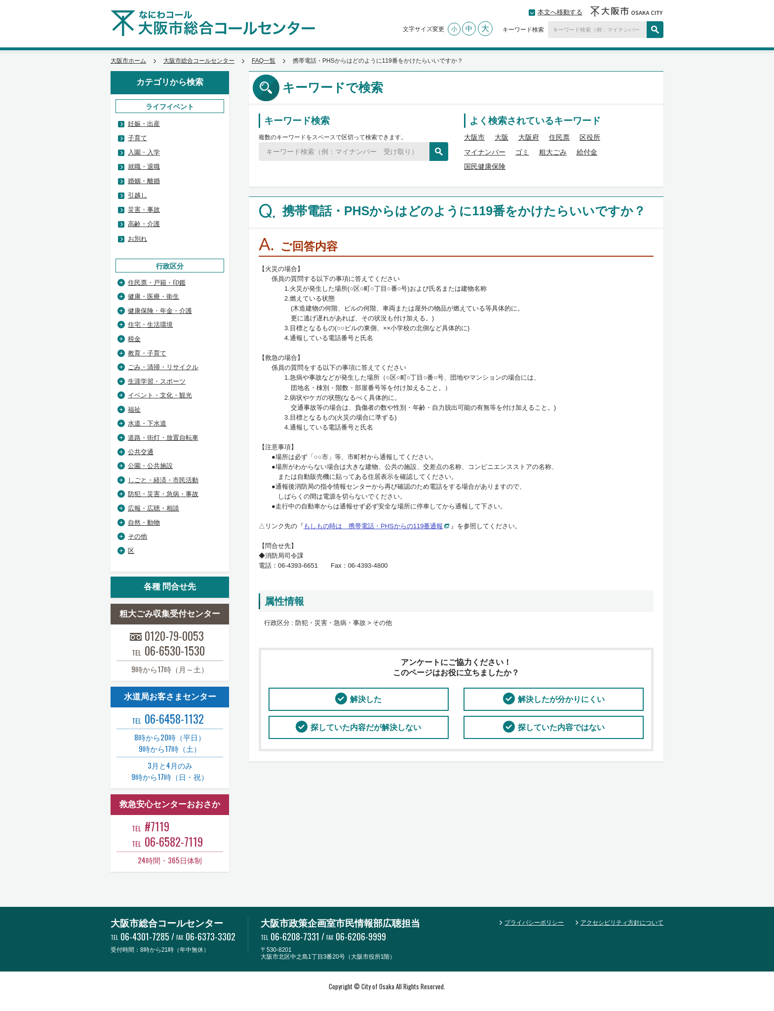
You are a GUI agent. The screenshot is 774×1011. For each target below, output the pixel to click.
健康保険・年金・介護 (160, 310)
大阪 (501, 137)
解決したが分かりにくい (561, 699)
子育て (137, 138)
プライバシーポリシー (534, 923)
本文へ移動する (560, 12)
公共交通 (141, 452)
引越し (137, 195)
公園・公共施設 (150, 465)
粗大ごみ (553, 152)
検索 (655, 29)
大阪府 (528, 137)
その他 (137, 536)
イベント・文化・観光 (160, 395)
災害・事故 (144, 209)
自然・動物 (144, 522)
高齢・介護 (144, 224)
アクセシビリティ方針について (621, 923)
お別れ (137, 238)
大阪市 (474, 137)
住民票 (559, 137)
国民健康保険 (484, 166)
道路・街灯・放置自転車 (163, 437)
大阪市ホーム (128, 60)
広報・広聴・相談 (153, 508)
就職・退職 (144, 166)
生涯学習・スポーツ (157, 381)
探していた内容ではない (561, 727)
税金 (134, 339)
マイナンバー (484, 152)
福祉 (134, 409)
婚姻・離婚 (144, 181)
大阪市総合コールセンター (198, 60)
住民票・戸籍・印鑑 (157, 282)
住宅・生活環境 (150, 324)
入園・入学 (144, 152)
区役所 (590, 137)
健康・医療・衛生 (153, 296)
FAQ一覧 (263, 60)
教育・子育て (147, 353)
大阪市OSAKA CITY (626, 11)
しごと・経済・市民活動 (163, 480)
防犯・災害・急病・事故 (163, 494)
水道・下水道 (147, 423)
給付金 (587, 152)
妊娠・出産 (144, 123)
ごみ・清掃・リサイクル (163, 367)
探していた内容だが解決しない (365, 727)
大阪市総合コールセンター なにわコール (213, 23)
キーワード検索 (523, 29)
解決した (366, 699)
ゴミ (522, 152)
